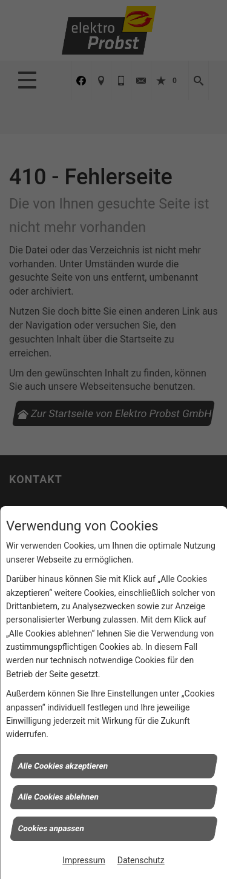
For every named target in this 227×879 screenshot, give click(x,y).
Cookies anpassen (51, 827)
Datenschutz (141, 860)
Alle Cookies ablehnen (58, 796)
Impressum (83, 860)
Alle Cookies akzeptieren (62, 765)
